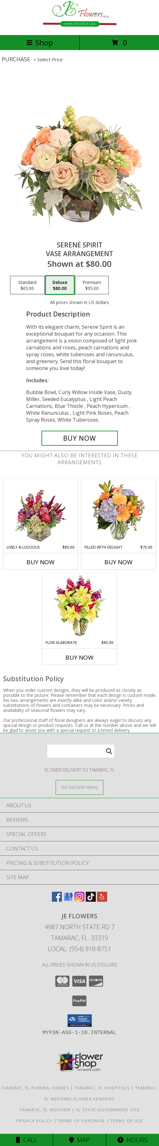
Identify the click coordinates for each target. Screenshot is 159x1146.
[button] (80, 1020)
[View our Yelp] (102, 899)
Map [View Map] (79, 1140)
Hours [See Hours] (132, 1140)
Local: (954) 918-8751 (79, 949)
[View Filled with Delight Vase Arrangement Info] (118, 511)
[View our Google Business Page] (68, 899)
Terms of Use (126, 1120)
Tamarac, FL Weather (45, 1110)
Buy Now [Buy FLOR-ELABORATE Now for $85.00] (79, 657)
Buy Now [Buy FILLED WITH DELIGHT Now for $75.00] (118, 562)
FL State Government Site (108, 1110)
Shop (39, 42)
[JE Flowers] (79, 26)
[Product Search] (81, 751)
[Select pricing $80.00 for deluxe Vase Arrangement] (60, 285)
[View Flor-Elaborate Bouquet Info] (79, 607)
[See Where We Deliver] (79, 787)
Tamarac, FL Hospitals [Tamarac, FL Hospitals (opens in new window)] (102, 1088)
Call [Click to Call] (26, 1140)
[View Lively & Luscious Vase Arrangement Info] (40, 511)
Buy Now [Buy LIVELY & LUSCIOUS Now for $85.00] (40, 562)
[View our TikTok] (91, 899)
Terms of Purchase (81, 1120)
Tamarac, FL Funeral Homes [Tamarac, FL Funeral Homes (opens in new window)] (35, 1088)
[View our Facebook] (57, 899)
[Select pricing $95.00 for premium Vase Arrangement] (91, 285)
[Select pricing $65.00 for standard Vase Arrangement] (27, 285)
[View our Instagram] (79, 899)
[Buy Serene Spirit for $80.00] (79, 438)
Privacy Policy (34, 1120)
